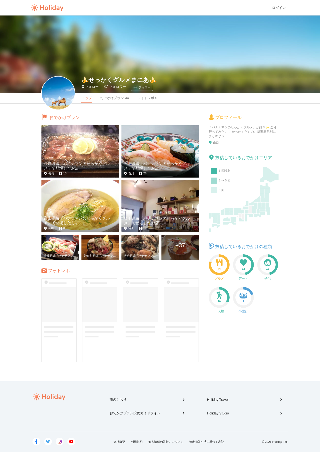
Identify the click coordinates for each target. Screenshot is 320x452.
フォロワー (115, 87)
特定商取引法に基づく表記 (206, 442)
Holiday (47, 8)
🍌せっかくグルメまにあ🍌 (118, 80)
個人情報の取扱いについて (165, 442)
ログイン (279, 8)
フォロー (90, 87)
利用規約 (137, 442)
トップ (87, 98)
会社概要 (119, 442)
